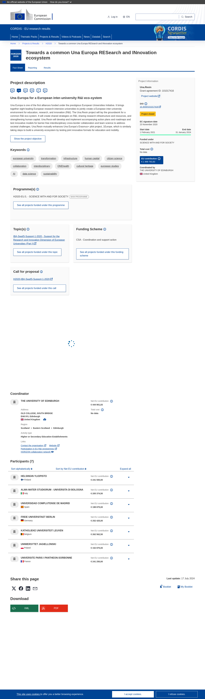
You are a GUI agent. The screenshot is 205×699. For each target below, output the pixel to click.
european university (23, 158)
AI (14, 174)
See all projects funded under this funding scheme (101, 254)
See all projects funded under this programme (41, 205)
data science (29, 174)
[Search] (187, 17)
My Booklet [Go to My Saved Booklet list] (185, 586)
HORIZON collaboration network (37, 452)
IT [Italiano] (38, 91)
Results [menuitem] (47, 68)
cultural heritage (85, 166)
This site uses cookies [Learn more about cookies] (28, 694)
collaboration (19, 166)
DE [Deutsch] (12, 91)
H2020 (49, 43)
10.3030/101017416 (149, 107)
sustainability (50, 174)
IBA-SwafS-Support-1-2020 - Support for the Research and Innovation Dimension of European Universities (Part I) (39, 240)
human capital (92, 158)
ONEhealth (63, 166)
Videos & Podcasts (71, 37)
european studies (110, 166)
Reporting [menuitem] (32, 68)
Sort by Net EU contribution (70, 469)
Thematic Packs (28, 37)
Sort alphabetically (21, 469)
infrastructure (70, 158)
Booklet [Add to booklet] (165, 586)
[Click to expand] (129, 477)
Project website (151, 95)
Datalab (96, 37)
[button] (126, 17)
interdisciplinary (42, 166)
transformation (48, 158)
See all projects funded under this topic (37, 252)
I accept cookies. (133, 694)
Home (15, 37)
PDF (56, 608)
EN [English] (19, 91)
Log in (113, 17)
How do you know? (61, 2)
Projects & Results (49, 37)
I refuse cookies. (176, 694)
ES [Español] (25, 91)
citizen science (114, 158)
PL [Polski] (45, 91)
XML (26, 608)
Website (54, 445)
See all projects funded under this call (36, 288)
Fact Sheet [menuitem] (18, 68)
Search (106, 37)
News (87, 37)
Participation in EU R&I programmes (39, 449)
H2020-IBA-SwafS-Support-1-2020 (31, 279)
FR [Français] (32, 91)
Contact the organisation (33, 445)
